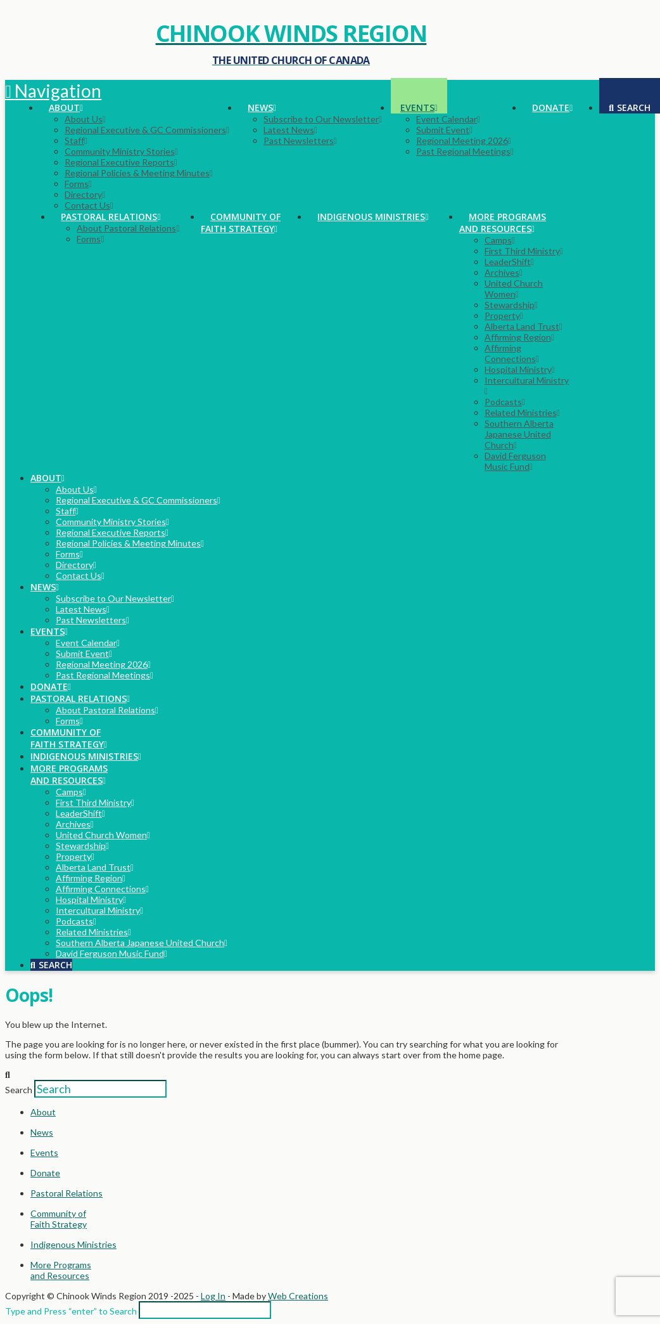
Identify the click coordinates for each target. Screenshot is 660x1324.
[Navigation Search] (629, 96)
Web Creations (298, 1295)
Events (44, 1152)
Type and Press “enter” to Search (71, 1311)
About (43, 1112)
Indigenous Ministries (73, 1244)
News (41, 1132)
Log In (213, 1295)
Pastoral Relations (66, 1193)
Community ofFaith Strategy (58, 1219)
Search (18, 1089)
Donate (45, 1172)
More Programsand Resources (60, 1270)
